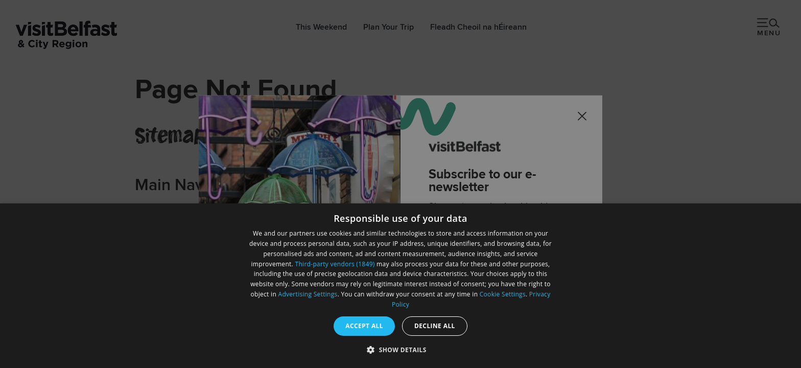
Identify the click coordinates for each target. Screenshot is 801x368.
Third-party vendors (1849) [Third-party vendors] (335, 264)
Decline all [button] (434, 325)
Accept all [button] (364, 325)
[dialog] (400, 285)
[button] (400, 349)
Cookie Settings (503, 294)
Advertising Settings (308, 294)
